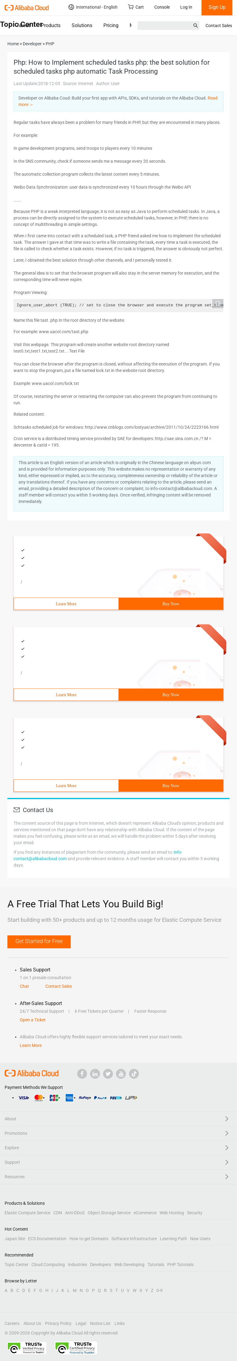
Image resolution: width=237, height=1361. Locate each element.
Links (119, 1323)
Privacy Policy (58, 1323)
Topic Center (16, 1264)
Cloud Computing (48, 1264)
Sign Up (217, 7)
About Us (32, 1323)
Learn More (66, 604)
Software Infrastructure (134, 1238)
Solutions (82, 25)
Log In (186, 7)
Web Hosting (172, 1212)
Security (194, 1212)
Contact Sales (219, 25)
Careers (12, 1323)
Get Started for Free (39, 941)
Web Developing (129, 1264)
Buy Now (170, 604)
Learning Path (173, 1238)
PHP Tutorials (180, 1264)
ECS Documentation (47, 1238)
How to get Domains (88, 1238)
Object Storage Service (109, 1212)
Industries (77, 1264)
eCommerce (145, 1212)
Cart (136, 7)
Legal (81, 1323)
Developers (100, 1264)
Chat (24, 986)
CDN (57, 1212)
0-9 (159, 1290)
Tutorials (156, 1264)
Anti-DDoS (75, 1212)
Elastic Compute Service (27, 1212)
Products (50, 25)
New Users (200, 1238)
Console (162, 7)
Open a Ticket (33, 1019)
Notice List (100, 1323)
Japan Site (15, 1238)
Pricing (110, 25)
